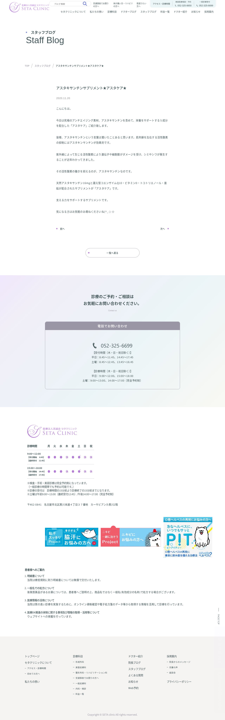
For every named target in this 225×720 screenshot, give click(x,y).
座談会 (172, 672)
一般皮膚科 (81, 683)
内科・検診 (81, 688)
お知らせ (195, 11)
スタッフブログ (148, 11)
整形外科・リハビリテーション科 (91, 672)
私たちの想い (97, 11)
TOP (27, 65)
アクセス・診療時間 (36, 668)
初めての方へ (33, 673)
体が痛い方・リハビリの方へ (123, 4)
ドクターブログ (128, 11)
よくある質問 (135, 675)
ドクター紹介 (180, 11)
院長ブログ (134, 662)
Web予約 (133, 688)
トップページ (32, 656)
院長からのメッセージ (179, 661)
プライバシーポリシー (179, 681)
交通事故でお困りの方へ (101, 4)
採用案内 (209, 11)
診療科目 (112, 11)
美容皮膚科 (81, 667)
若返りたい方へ (141, 4)
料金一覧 (165, 11)
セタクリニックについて (73, 11)
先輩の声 (173, 667)
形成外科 (80, 661)
